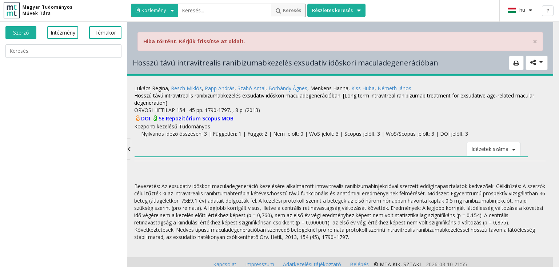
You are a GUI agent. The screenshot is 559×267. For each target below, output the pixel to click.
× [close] (535, 41)
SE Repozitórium (180, 118)
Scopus (211, 118)
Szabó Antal (251, 88)
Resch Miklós (186, 88)
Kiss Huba (363, 88)
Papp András (220, 88)
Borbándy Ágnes (287, 88)
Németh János (394, 88)
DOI (146, 118)
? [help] (548, 10)
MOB (227, 118)
